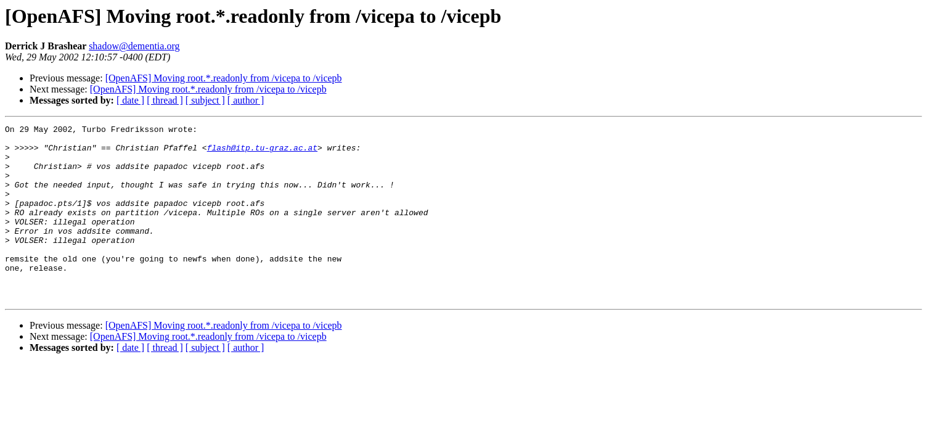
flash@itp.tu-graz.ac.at (262, 152)
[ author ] (245, 100)
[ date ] (130, 100)
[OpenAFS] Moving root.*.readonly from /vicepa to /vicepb (223, 78)
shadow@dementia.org (134, 46)
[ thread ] (165, 100)
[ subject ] (205, 100)
